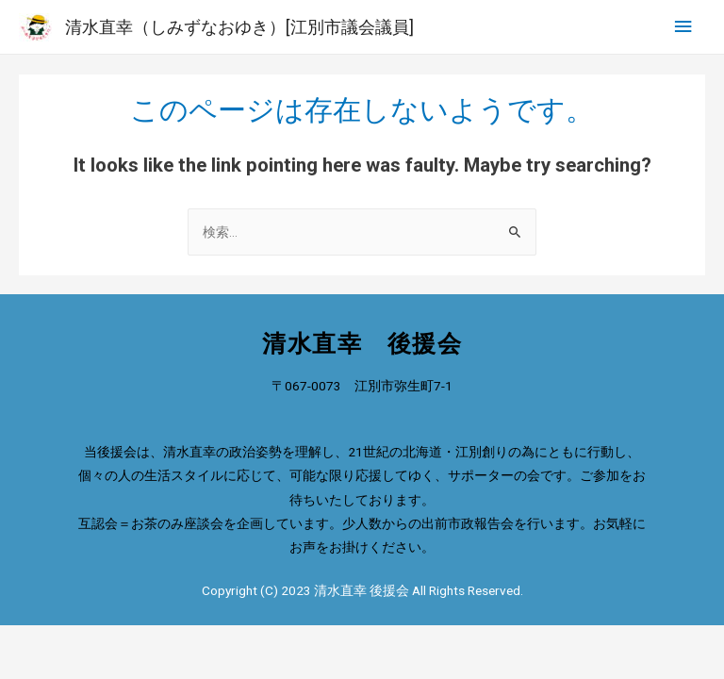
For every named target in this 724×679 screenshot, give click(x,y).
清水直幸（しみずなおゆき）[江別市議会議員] (239, 27)
